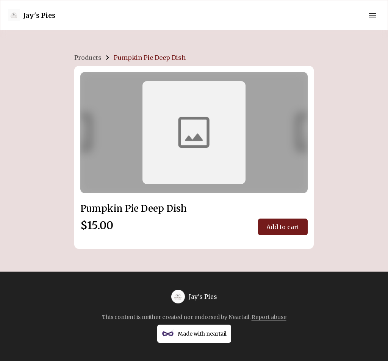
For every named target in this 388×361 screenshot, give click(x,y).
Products (88, 57)
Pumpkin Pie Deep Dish (150, 57)
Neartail (238, 317)
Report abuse (269, 317)
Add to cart (282, 227)
